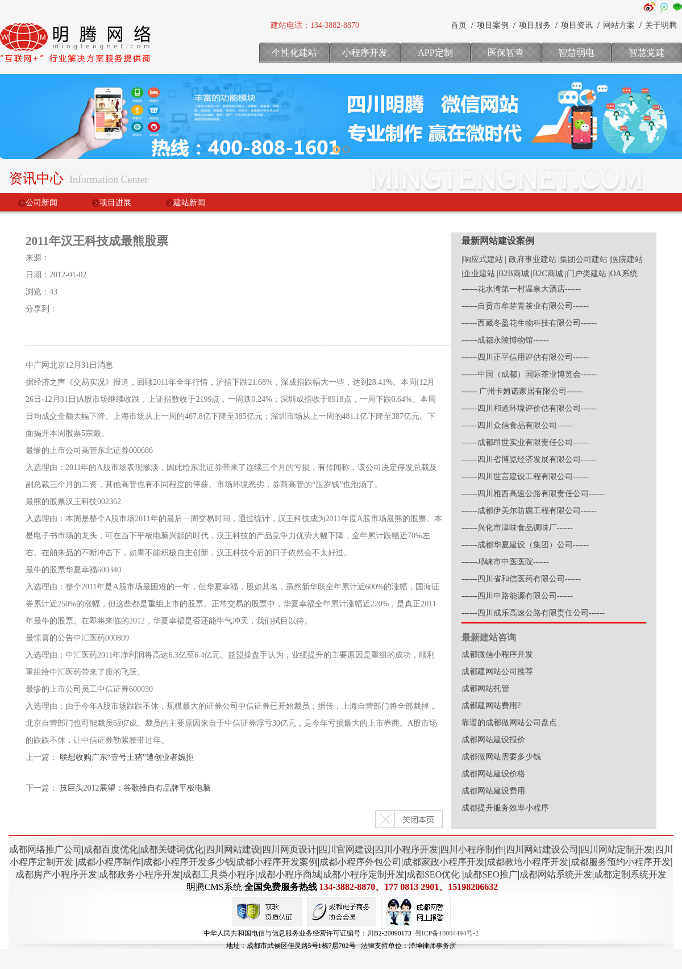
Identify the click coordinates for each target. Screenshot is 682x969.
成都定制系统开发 (630, 874)
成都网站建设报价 (493, 739)
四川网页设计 (289, 849)
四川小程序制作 (472, 849)
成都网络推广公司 (45, 849)
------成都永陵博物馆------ (505, 340)
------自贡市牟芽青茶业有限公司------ (525, 306)
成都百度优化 (111, 849)
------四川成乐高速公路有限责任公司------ (533, 613)
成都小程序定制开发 (364, 874)
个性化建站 (294, 52)
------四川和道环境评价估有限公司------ (529, 408)
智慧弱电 (576, 52)
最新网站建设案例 (497, 240)
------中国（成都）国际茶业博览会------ (529, 374)
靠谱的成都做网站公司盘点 (509, 722)
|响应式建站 (482, 259)
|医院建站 (626, 259)
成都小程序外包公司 (360, 862)
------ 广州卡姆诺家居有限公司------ (522, 391)
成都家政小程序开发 (444, 862)
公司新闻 (41, 202)
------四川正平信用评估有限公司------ (525, 357)
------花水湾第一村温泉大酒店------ (521, 289)
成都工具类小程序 (218, 874)
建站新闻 (189, 202)
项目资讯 (577, 25)
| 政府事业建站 (530, 259)
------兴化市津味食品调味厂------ (517, 527)
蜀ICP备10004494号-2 (447, 933)
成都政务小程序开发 (140, 874)
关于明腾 (661, 25)
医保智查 (506, 52)
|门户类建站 (585, 273)
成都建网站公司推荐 (497, 671)
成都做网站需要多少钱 (501, 756)
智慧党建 (647, 52)
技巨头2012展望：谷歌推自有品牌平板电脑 (135, 788)
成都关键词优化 (171, 849)
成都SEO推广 (490, 874)
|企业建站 (478, 273)
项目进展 (115, 202)
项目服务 (535, 25)
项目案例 (493, 25)
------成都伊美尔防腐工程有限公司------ (529, 510)
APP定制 (435, 52)
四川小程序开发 (406, 849)
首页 (459, 25)
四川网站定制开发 (616, 849)
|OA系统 (623, 273)
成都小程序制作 (109, 862)
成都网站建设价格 (493, 774)
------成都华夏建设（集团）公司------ (525, 544)
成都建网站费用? (491, 705)
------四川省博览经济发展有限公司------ (529, 459)
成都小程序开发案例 (277, 862)
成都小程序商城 (289, 874)
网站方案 (619, 25)
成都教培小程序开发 (527, 862)
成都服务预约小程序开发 (621, 862)
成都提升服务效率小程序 (505, 808)
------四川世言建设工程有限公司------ (525, 476)
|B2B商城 (513, 273)
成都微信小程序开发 (497, 654)
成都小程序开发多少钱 (188, 862)
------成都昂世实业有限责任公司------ (525, 442)
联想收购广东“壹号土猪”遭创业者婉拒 (127, 757)
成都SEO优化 (433, 874)
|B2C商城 (547, 273)
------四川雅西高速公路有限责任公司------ (533, 493)
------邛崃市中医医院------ (505, 562)
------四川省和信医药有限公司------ (521, 579)
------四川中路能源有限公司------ (517, 596)
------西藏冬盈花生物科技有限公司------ (529, 323)
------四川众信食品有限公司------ (517, 425)
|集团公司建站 (583, 259)
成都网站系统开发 (555, 874)
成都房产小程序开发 (56, 874)
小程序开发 (365, 52)
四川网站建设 (233, 849)
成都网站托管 (485, 688)
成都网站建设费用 (493, 791)
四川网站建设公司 (542, 849)
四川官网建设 (345, 849)
